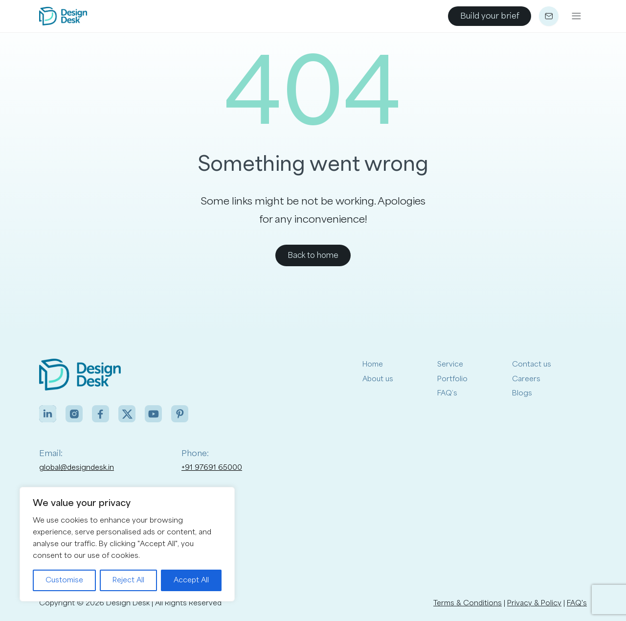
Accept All (191, 580)
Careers (526, 379)
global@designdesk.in (76, 467)
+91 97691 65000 (211, 467)
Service (450, 364)
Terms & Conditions (467, 603)
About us (377, 379)
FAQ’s (447, 393)
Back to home (313, 255)
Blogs (522, 393)
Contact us (531, 364)
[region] (127, 544)
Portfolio (452, 379)
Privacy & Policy (534, 603)
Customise (64, 580)
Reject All (128, 580)
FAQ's (577, 603)
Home (372, 364)
